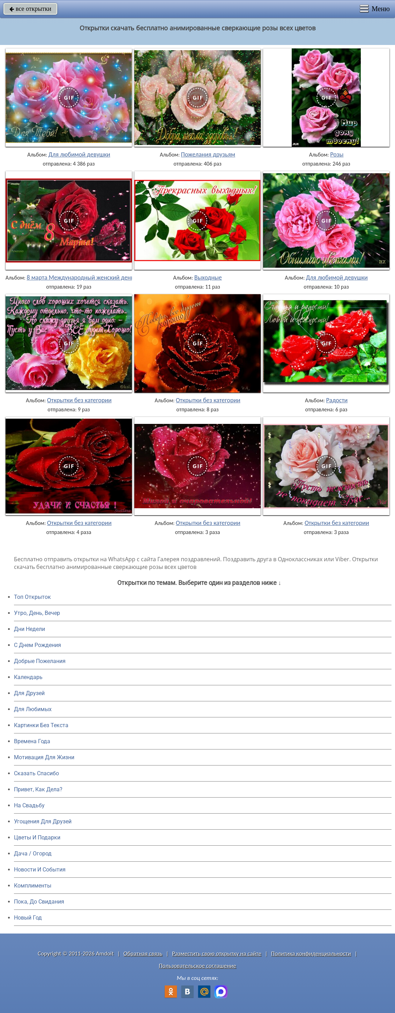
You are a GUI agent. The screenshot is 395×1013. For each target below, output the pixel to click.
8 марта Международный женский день (80, 277)
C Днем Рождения (37, 645)
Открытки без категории (79, 400)
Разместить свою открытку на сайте (216, 953)
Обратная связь (143, 953)
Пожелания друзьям (208, 154)
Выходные (208, 277)
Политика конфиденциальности (311, 953)
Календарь (28, 677)
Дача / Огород (33, 853)
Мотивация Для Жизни (44, 757)
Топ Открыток (32, 597)
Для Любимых (33, 709)
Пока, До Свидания (39, 901)
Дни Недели (29, 629)
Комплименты (32, 885)
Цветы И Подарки (37, 837)
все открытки (30, 8)
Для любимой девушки (79, 154)
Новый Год (28, 917)
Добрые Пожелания (40, 661)
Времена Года (32, 741)
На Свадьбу (29, 805)
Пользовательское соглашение (197, 965)
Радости (337, 400)
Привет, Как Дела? (38, 789)
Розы (336, 154)
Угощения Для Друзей (43, 821)
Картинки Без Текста (41, 725)
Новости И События (40, 869)
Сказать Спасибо (36, 773)
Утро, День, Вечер (37, 613)
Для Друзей (29, 693)
